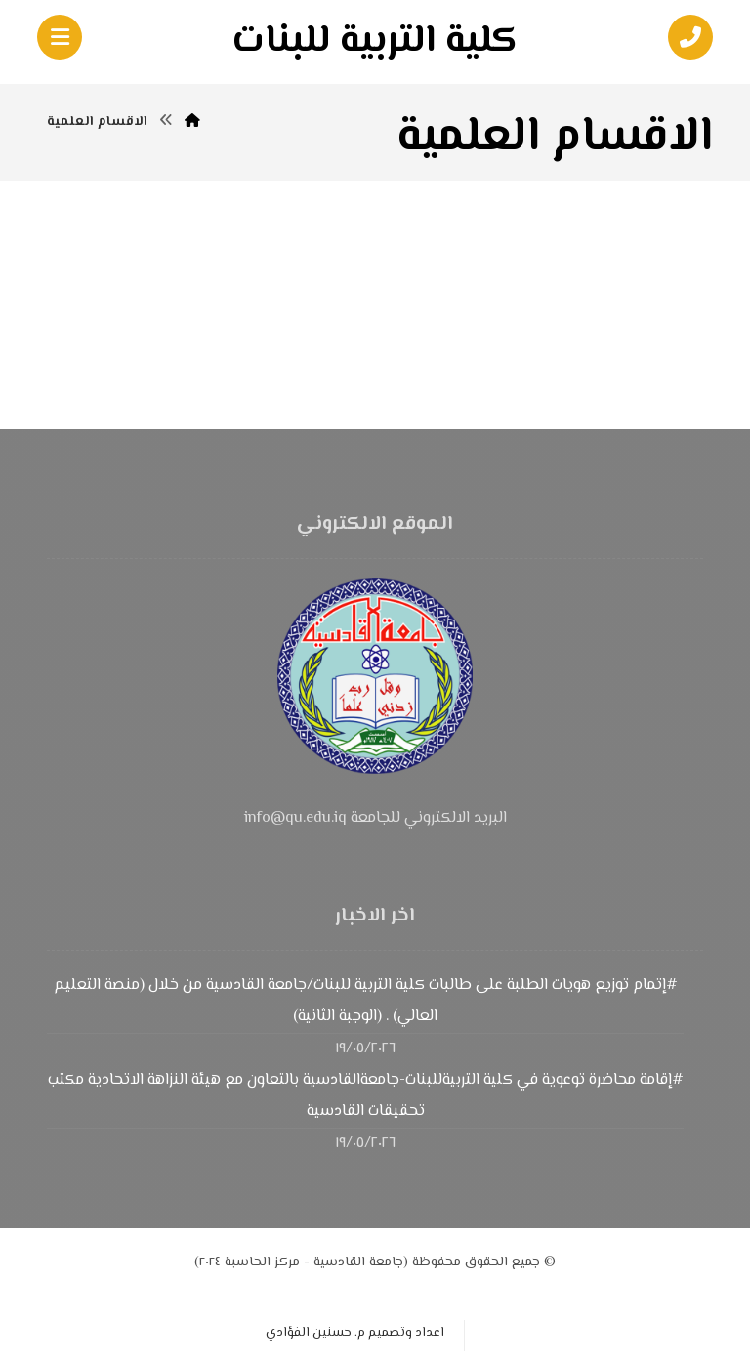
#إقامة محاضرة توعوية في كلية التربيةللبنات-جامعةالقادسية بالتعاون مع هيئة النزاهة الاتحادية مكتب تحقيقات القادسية (366, 1096)
